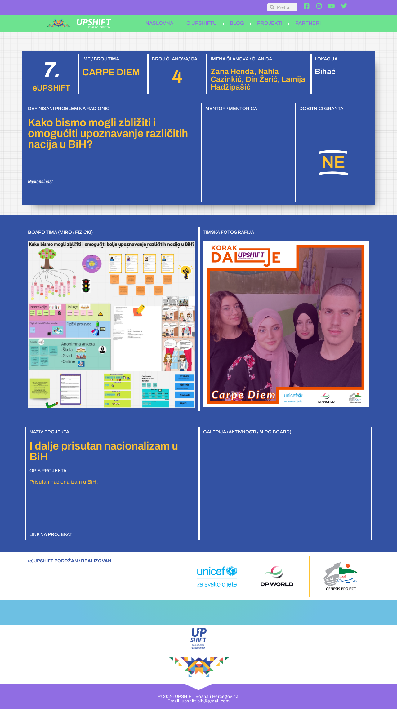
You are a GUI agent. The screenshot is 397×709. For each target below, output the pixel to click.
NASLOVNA (159, 23)
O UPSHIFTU (201, 23)
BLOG (237, 23)
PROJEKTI (269, 23)
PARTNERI (308, 23)
